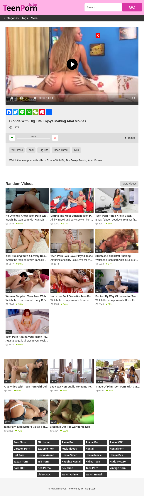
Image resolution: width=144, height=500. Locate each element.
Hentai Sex (116, 455)
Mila (76, 150)
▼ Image (129, 137)
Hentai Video (69, 455)
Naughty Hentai (71, 461)
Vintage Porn (118, 468)
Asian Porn (68, 442)
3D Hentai (44, 442)
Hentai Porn (117, 448)
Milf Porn (43, 461)
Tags (25, 18)
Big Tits (44, 150)
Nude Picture (118, 461)
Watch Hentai (94, 474)
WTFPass (17, 150)
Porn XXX (20, 468)
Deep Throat (61, 150)
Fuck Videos (69, 448)
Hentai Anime (46, 455)
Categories (11, 18)
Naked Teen (93, 461)
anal (31, 150)
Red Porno (44, 468)
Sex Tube (67, 468)
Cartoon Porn (22, 448)
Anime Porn (93, 442)
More (34, 18)
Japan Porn (21, 461)
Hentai (90, 448)
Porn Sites (20, 442)
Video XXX (44, 474)
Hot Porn (19, 455)
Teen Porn (92, 468)
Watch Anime (70, 474)
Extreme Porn (46, 448)
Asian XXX (116, 442)
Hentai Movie (94, 455)
